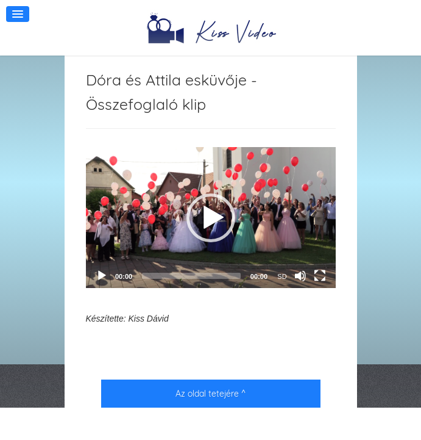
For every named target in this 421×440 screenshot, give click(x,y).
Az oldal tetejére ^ (210, 393)
